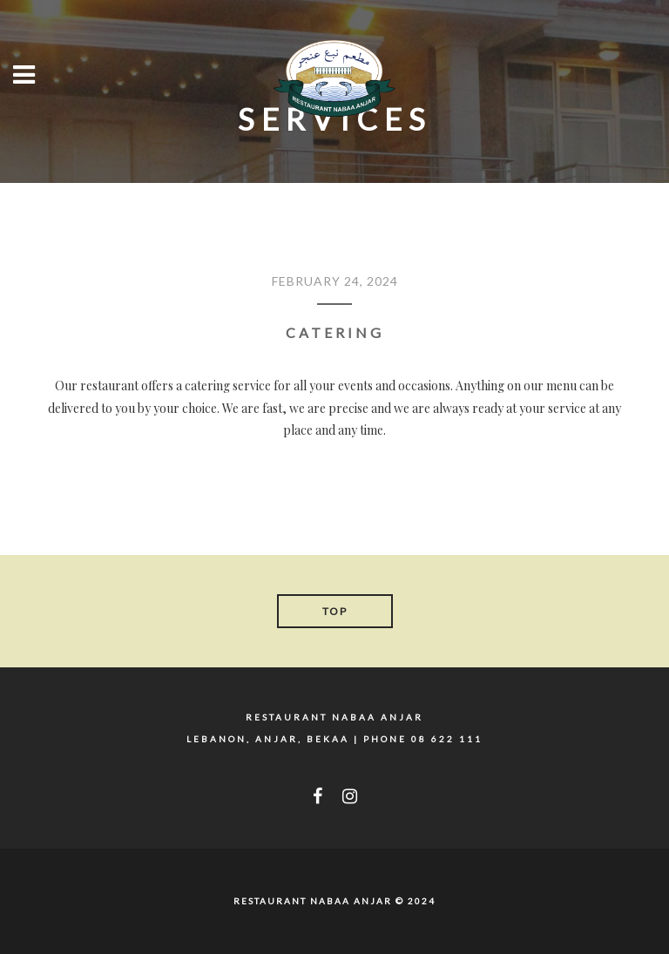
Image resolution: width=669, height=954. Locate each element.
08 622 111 (447, 739)
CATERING (335, 332)
